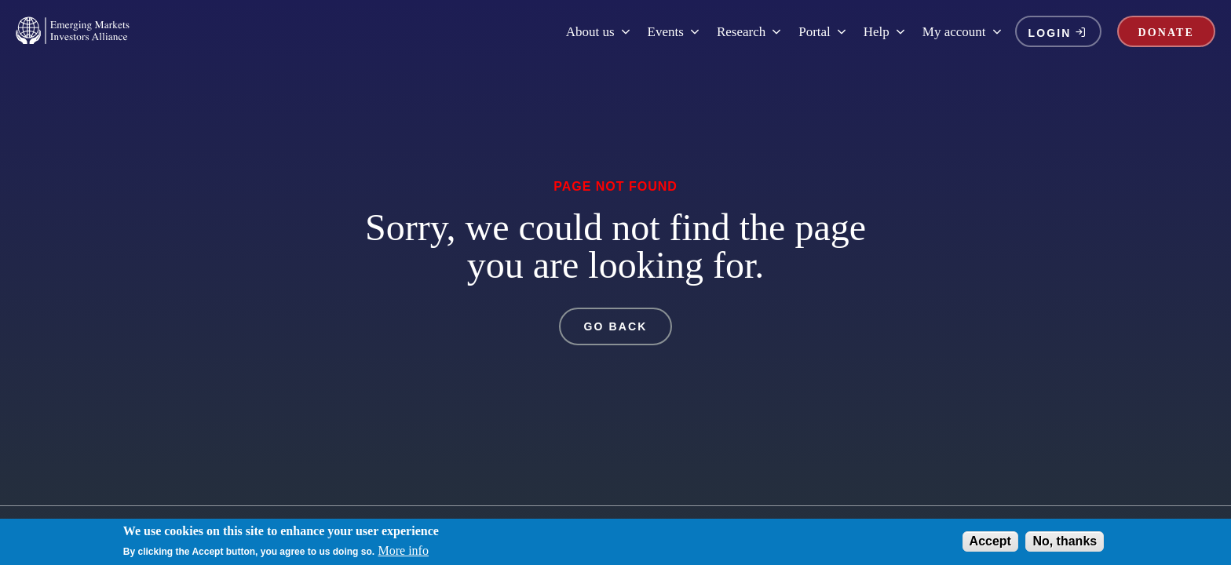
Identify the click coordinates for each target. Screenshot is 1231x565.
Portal (823, 31)
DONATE (1166, 32)
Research (750, 31)
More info (403, 553)
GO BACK (616, 326)
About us (599, 31)
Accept (990, 544)
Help (885, 31)
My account (962, 31)
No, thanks (1064, 544)
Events (674, 31)
